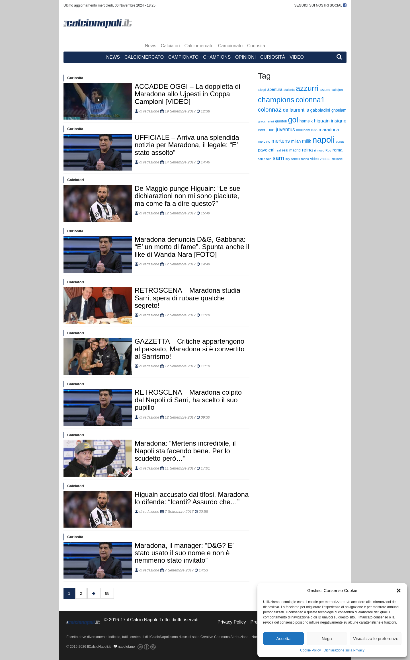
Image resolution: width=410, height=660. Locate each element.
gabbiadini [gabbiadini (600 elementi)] (320, 110)
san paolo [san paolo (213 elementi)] (264, 159)
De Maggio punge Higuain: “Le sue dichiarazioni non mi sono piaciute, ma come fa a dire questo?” (187, 196)
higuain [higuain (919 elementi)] (322, 121)
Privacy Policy (232, 622)
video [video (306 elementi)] (314, 159)
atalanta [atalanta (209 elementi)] (289, 89)
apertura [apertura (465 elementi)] (274, 89)
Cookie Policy (310, 650)
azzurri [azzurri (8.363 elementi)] (307, 88)
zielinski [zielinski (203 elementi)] (337, 159)
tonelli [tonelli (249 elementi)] (295, 159)
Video (297, 57)
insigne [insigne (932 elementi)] (338, 121)
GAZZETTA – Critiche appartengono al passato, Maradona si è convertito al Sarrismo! (190, 348)
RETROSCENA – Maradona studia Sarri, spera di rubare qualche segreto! (187, 297)
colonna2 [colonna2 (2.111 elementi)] (270, 109)
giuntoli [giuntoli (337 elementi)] (281, 121)
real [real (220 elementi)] (278, 150)
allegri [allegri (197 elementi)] (262, 89)
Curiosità (256, 45)
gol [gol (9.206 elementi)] (293, 120)
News (150, 45)
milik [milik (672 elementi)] (306, 141)
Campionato (230, 45)
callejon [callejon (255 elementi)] (337, 89)
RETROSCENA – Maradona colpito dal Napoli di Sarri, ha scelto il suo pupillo (188, 399)
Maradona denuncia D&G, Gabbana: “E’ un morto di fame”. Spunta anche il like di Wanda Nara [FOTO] (192, 246)
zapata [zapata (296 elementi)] (325, 159)
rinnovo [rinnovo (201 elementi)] (319, 150)
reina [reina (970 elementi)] (307, 150)
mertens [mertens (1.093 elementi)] (281, 141)
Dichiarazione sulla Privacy (344, 650)
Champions (217, 57)
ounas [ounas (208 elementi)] (340, 141)
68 (107, 593)
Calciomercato (199, 45)
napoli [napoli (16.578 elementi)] (323, 139)
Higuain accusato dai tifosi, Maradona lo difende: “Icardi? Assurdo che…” (192, 498)
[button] (398, 590)
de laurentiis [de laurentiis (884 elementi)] (296, 110)
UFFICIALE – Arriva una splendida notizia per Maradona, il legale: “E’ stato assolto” (187, 145)
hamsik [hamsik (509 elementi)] (306, 121)
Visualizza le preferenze (375, 638)
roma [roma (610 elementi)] (338, 149)
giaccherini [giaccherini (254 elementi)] (266, 121)
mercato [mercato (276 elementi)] (264, 142)
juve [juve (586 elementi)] (270, 129)
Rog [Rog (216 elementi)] (328, 150)
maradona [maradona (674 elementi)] (329, 129)
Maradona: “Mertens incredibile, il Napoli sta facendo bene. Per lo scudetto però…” (185, 450)
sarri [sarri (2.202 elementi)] (278, 158)
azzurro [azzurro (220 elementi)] (325, 89)
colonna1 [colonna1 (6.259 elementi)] (310, 100)
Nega (327, 638)
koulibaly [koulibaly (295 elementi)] (303, 130)
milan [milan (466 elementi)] (296, 141)
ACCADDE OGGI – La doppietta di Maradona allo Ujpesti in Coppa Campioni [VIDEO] (187, 94)
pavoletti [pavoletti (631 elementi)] (266, 149)
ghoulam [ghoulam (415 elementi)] (339, 110)
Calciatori (170, 45)
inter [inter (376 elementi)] (261, 130)
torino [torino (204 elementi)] (305, 159)
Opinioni (245, 57)
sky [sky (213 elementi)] (287, 159)
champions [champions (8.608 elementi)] (276, 99)
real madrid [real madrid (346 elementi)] (291, 150)
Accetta (283, 638)
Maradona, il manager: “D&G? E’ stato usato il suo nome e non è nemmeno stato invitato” (184, 553)
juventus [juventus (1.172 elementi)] (285, 129)
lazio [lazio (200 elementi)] (314, 130)
